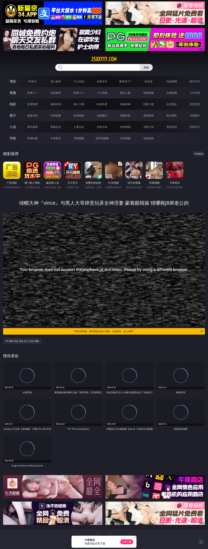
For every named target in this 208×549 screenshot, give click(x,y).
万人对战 (79, 81)
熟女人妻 (125, 93)
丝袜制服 (148, 93)
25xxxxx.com (104, 59)
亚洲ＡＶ (32, 93)
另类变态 (195, 104)
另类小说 (148, 127)
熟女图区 (172, 115)
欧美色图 (79, 115)
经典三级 (148, 104)
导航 (13, 138)
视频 (13, 92)
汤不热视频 (102, 138)
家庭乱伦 (56, 127)
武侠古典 (102, 127)
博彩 (13, 81)
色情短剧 (148, 138)
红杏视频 (125, 138)
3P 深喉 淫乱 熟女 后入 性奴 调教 (22, 341)
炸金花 (148, 81)
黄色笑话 (172, 127)
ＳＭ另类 (195, 93)
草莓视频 (79, 138)
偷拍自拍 (56, 104)
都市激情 (32, 127)
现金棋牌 (172, 81)
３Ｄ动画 (102, 93)
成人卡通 (79, 104)
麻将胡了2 (125, 81)
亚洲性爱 (32, 104)
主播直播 (172, 93)
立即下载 (126, 541)
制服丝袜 (125, 104)
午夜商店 (56, 138)
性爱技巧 (195, 127)
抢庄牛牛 (195, 81)
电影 (13, 104)
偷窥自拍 (32, 115)
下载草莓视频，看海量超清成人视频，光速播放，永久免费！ (138, 331)
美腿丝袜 (125, 115)
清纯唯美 (148, 115)
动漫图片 (102, 115)
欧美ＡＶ (79, 93)
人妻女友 (79, 127)
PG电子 (32, 81)
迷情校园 (125, 127)
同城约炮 (32, 138)
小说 (13, 127)
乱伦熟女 (172, 104)
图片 (13, 115)
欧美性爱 (102, 104)
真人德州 (56, 81)
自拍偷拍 (56, 93)
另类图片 (195, 115)
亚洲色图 (56, 115)
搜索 (146, 67)
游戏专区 (102, 81)
